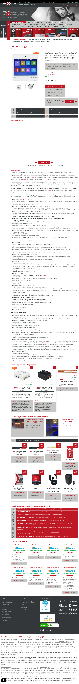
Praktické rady (5, 604)
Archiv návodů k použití (7, 606)
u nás (70, 536)
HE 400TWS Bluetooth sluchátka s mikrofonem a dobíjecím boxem (53, 489)
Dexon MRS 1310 (5, 667)
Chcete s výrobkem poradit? (55, 89)
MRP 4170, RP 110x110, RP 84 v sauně (69, 420)
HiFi (76, 657)
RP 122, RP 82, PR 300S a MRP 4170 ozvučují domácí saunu (34, 421)
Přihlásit (68, 2)
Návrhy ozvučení (5, 601)
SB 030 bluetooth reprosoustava (36, 488)
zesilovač (34, 177)
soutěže (35, 427)
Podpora (43, 2)
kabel (44, 275)
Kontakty (50, 2)
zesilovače (25, 179)
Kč (72, 5)
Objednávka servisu (6, 617)
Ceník (22, 604)
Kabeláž (49, 41)
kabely (3, 664)
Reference (4, 609)
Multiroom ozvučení (20, 49)
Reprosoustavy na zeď (19, 41)
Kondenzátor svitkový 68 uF (53, 451)
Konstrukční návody (6, 602)
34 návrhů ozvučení (70, 460)
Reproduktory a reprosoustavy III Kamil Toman (19, 488)
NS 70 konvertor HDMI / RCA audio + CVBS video (22, 388)
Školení (3, 607)
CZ (76, 5)
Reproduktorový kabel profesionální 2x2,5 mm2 (36, 453)
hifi (50, 190)
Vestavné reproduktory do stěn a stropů (39, 39)
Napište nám (24, 607)
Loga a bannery (5, 614)
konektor (15, 228)
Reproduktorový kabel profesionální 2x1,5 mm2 (19, 453)
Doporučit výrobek (53, 95)
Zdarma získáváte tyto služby (55, 92)
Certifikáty (4, 613)
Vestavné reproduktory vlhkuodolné (62, 39)
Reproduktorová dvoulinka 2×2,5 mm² (67, 380)
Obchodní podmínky (26, 601)
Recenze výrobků (6, 611)
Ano (70, 101)
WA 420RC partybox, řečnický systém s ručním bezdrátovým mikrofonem (70, 490)
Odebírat (45, 162)
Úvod (12, 49)
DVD (57, 668)
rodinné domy (43, 667)
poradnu (54, 523)
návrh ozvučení (55, 532)
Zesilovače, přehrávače (19, 39)
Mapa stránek (5, 620)
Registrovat (74, 2)
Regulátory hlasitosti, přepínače (36, 41)
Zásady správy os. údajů (27, 602)
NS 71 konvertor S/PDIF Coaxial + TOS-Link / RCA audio (44, 388)
